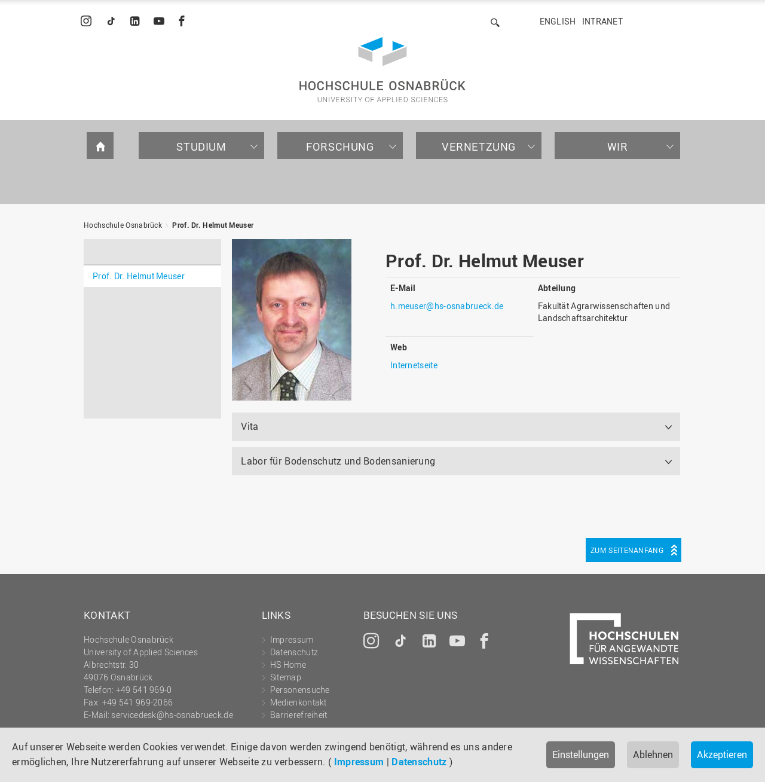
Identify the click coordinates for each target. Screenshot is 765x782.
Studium (201, 146)
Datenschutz (418, 761)
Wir (617, 146)
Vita (249, 426)
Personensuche (300, 689)
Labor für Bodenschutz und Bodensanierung (338, 461)
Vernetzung (479, 146)
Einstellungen (580, 754)
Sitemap (285, 677)
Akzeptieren (722, 754)
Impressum (359, 761)
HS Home (288, 664)
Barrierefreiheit (299, 714)
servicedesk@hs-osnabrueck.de (171, 714)
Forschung (340, 146)
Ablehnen (653, 754)
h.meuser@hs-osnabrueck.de (447, 305)
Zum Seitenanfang (626, 550)
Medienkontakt (298, 702)
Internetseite (413, 365)
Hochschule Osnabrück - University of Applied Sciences (382, 69)
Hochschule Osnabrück (123, 225)
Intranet (602, 21)
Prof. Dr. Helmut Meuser (212, 225)
